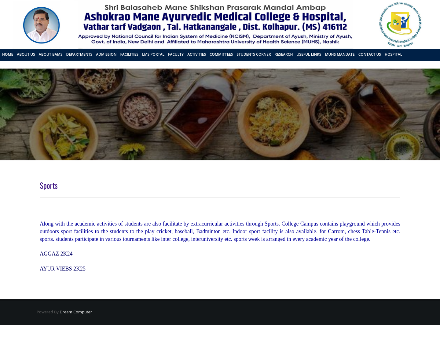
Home (7, 54)
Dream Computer (75, 312)
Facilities (129, 54)
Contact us (369, 54)
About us (26, 54)
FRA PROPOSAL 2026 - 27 (24, 64)
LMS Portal (153, 54)
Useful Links (308, 54)
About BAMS (51, 54)
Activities (196, 54)
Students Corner (254, 54)
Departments (79, 54)
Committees (221, 54)
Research (284, 54)
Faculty (176, 54)
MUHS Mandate (339, 54)
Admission (106, 54)
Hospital (393, 54)
